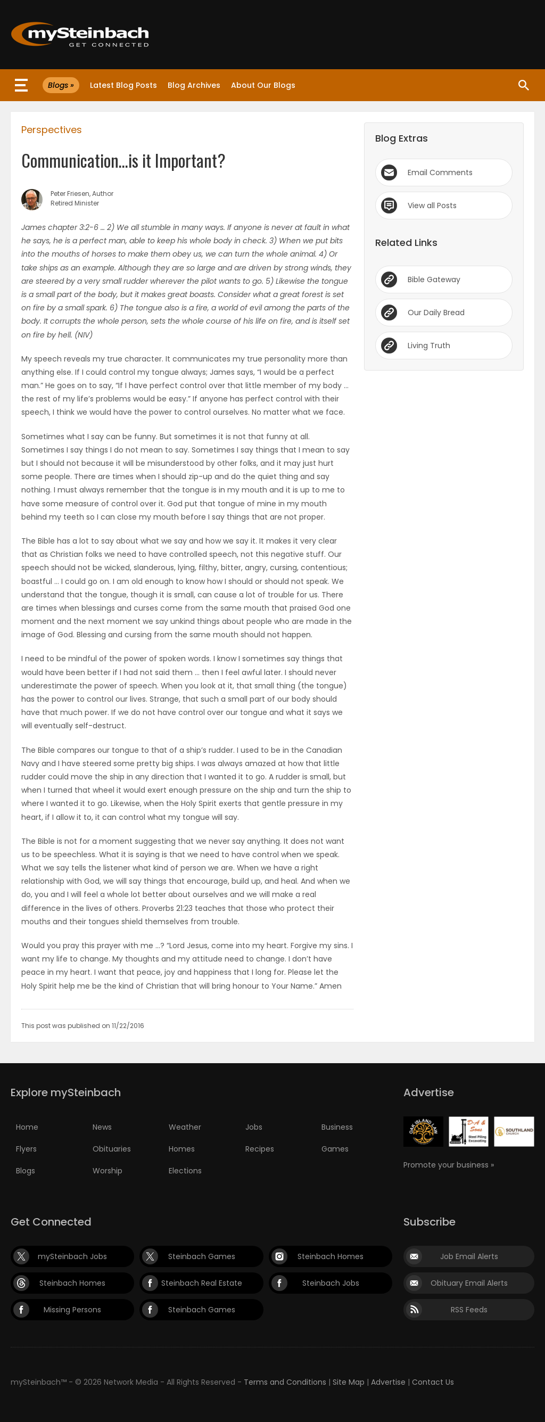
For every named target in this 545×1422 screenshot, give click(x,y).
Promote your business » (448, 1165)
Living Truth (429, 345)
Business (337, 1127)
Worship (107, 1170)
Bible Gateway (434, 279)
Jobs (253, 1127)
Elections (185, 1170)
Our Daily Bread (436, 312)
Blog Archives (194, 85)
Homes (182, 1149)
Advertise (388, 1382)
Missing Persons (72, 1309)
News (102, 1127)
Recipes (259, 1149)
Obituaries (112, 1149)
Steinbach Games (201, 1256)
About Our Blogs (263, 85)
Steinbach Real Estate (201, 1283)
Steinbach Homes (331, 1256)
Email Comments (440, 172)
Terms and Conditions (285, 1382)
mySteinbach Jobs (72, 1256)
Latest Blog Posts (123, 85)
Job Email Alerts (469, 1256)
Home (27, 1127)
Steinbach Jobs (330, 1283)
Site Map (349, 1382)
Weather (185, 1127)
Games (335, 1149)
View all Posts (432, 205)
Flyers (26, 1149)
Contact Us (433, 1382)
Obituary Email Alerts (469, 1283)
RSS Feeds (469, 1309)
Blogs (25, 1170)
